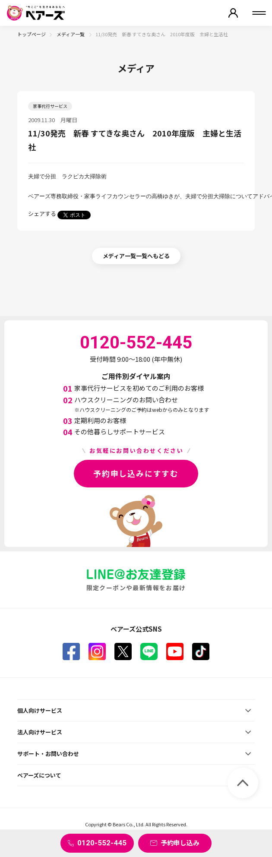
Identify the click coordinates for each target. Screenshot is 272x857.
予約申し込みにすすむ (136, 473)
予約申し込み (180, 842)
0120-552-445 (102, 842)
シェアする (42, 213)
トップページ (31, 34)
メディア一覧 (71, 34)
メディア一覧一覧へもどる (136, 256)
